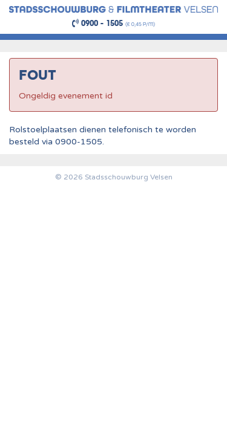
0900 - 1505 (97, 23)
